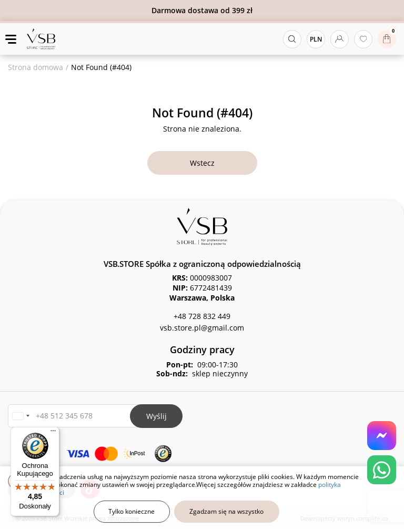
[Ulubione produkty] (363, 39)
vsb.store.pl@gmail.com (202, 328)
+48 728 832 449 (202, 316)
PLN (316, 39)
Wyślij (156, 416)
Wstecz (202, 163)
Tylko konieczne (131, 511)
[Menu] (53, 433)
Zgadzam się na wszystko (226, 511)
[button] (20, 416)
